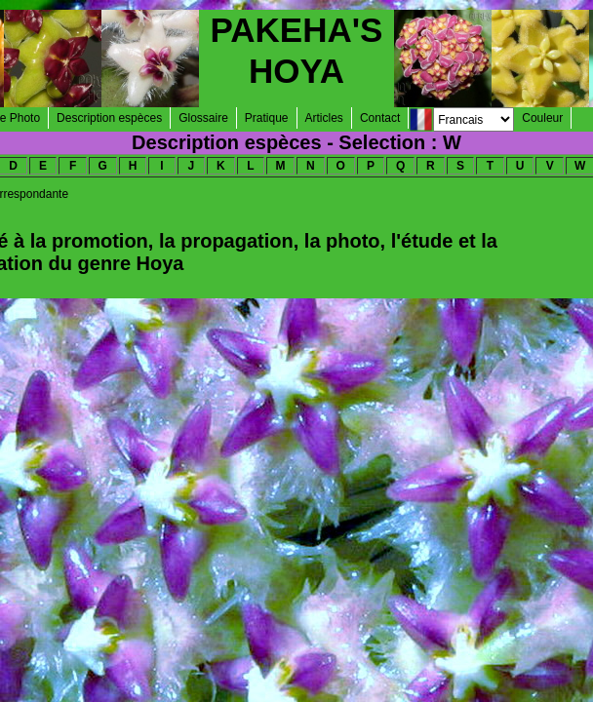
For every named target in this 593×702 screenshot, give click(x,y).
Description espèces (109, 118)
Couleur (542, 118)
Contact (380, 118)
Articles (324, 118)
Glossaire (203, 118)
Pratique (267, 118)
